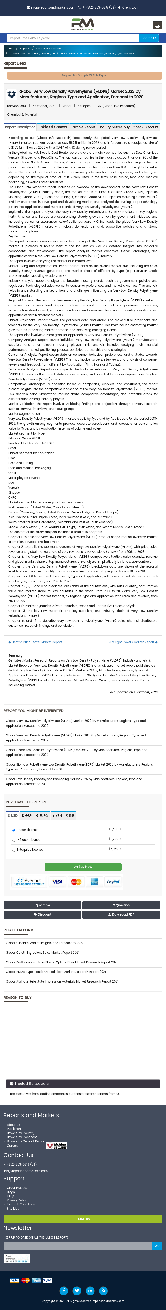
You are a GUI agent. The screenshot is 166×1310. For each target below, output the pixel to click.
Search (149, 38)
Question (121, 905)
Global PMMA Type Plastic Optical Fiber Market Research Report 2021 (56, 972)
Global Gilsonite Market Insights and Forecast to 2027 (44, 943)
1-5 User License (26, 840)
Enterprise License (27, 850)
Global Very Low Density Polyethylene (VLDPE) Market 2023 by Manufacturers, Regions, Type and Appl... (72, 54)
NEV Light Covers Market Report (133, 642)
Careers (11, 1146)
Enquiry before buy (114, 127)
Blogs (9, 1192)
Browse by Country (19, 1133)
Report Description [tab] (20, 127)
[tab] (53, 127)
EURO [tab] (42, 816)
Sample (42, 905)
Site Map (12, 1209)
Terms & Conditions (19, 1204)
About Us (12, 1125)
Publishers (13, 1129)
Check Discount (145, 127)
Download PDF (121, 914)
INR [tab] (70, 816)
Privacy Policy (15, 1200)
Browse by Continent (20, 1137)
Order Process (16, 1188)
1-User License (25, 830)
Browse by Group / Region (24, 1141)
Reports (25, 49)
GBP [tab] (27, 816)
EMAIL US (83, 1219)
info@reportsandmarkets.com (53, 7)
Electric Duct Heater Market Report (35, 642)
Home (9, 49)
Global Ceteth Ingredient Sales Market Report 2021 (42, 953)
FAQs (9, 1196)
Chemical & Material (48, 49)
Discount (42, 914)
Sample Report (83, 127)
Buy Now (83, 866)
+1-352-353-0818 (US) (99, 7)
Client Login (128, 7)
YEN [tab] (57, 816)
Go (157, 1245)
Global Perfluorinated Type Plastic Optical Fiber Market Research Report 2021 (61, 962)
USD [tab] (12, 816)
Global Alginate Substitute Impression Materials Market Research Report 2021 (62, 981)
